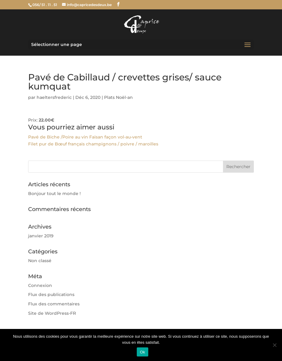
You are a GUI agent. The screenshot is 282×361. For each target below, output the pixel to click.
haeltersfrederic (54, 97)
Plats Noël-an (118, 97)
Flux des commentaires (54, 304)
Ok (142, 352)
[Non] (274, 345)
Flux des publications (51, 294)
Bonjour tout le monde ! (54, 193)
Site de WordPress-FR (52, 313)
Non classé (39, 260)
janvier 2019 (41, 236)
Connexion (40, 285)
